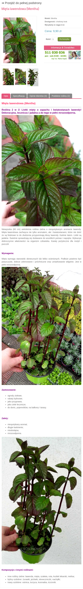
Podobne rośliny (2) (61, 96)
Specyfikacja (19, 96)
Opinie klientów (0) (38, 96)
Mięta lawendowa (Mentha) (20, 9)
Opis (6, 96)
